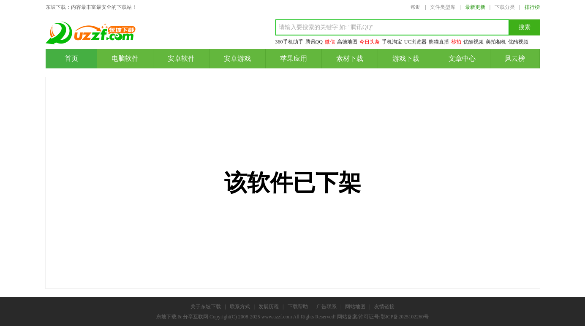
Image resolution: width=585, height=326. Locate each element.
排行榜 (532, 7)
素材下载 (349, 58)
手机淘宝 (392, 42)
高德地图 (347, 42)
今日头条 (369, 42)
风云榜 (515, 58)
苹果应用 (293, 58)
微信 (330, 42)
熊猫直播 (439, 42)
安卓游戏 (237, 58)
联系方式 (240, 307)
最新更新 (475, 7)
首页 (71, 58)
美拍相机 (496, 42)
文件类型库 (442, 7)
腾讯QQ (314, 42)
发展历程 (268, 307)
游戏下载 (405, 58)
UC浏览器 (415, 42)
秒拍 (456, 42)
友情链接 (384, 307)
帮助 (416, 7)
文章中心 (462, 58)
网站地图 (355, 307)
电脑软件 (125, 58)
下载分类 (505, 7)
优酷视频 (473, 42)
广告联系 (326, 307)
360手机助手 (289, 42)
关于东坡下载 (205, 307)
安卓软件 (181, 58)
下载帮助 (298, 307)
